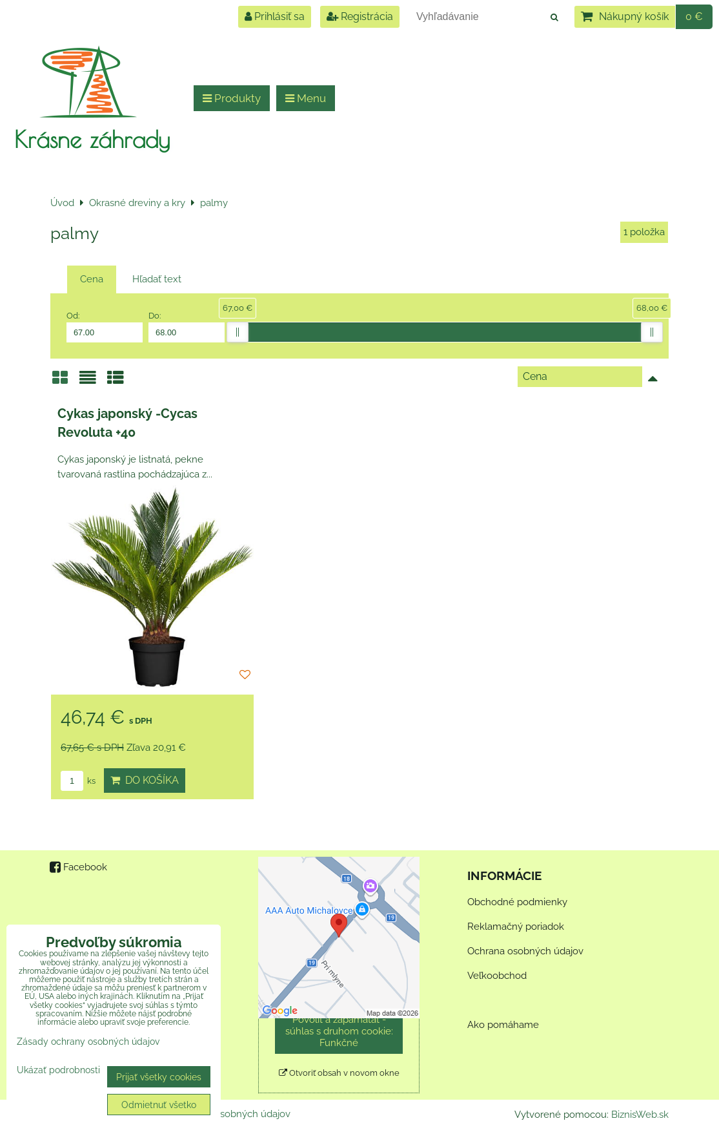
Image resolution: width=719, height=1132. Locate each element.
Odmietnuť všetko (158, 1104)
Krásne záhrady (92, 138)
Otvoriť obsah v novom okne (339, 1073)
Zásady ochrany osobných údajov (88, 1041)
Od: (104, 326)
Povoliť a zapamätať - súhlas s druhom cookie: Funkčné (339, 1031)
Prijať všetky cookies (158, 1076)
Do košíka (144, 780)
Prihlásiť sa (275, 16)
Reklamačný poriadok (515, 926)
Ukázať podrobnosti (58, 1070)
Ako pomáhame (503, 1025)
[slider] (237, 332)
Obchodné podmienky (517, 902)
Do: (186, 326)
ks (78, 781)
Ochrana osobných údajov (525, 951)
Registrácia (360, 16)
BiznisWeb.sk (640, 1114)
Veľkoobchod (497, 975)
